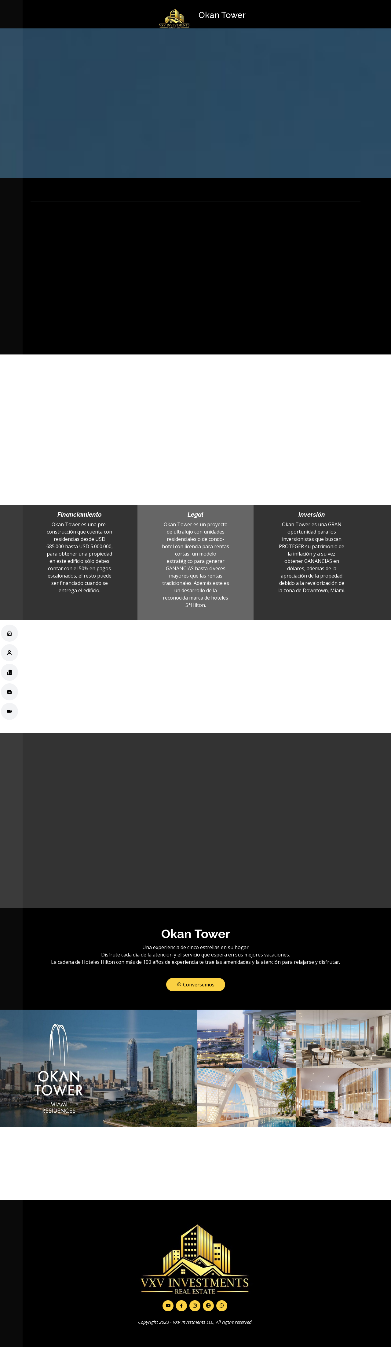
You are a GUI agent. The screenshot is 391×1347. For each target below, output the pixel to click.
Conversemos (195, 984)
